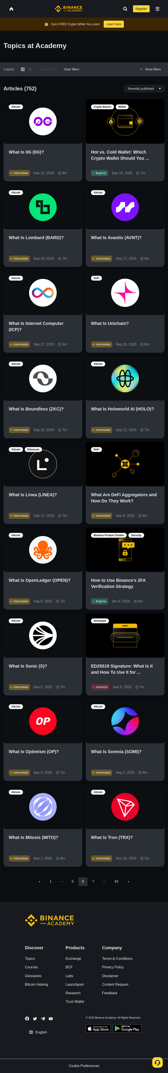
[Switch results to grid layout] (22, 69)
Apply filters (48, 69)
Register (141, 9)
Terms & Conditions (117, 958)
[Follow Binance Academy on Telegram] (43, 1019)
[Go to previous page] (39, 881)
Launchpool (75, 984)
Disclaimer (110, 976)
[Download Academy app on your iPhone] (98, 1029)
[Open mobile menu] (157, 9)
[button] (157, 8)
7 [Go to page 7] (93, 881)
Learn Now (113, 24)
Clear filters (71, 69)
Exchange (73, 958)
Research (73, 993)
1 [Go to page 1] (51, 881)
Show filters (150, 69)
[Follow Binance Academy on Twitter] (35, 1019)
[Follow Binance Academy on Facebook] (27, 1018)
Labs (69, 976)
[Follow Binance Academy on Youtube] (51, 1018)
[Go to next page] (128, 881)
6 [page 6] (83, 881)
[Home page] (68, 8)
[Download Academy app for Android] (127, 1029)
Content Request (115, 984)
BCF (69, 967)
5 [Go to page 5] (73, 881)
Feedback (109, 993)
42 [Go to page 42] (116, 881)
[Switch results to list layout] (29, 69)
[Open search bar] (124, 9)
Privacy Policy (113, 967)
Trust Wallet (75, 1001)
